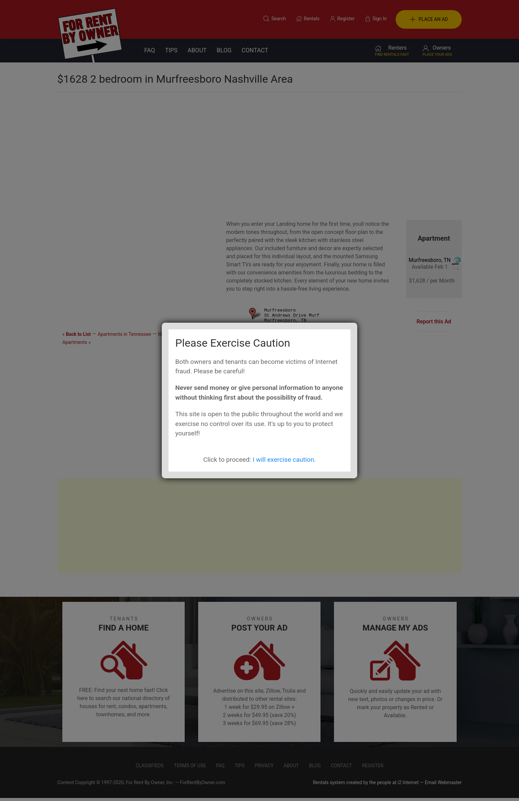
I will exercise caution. (284, 459)
